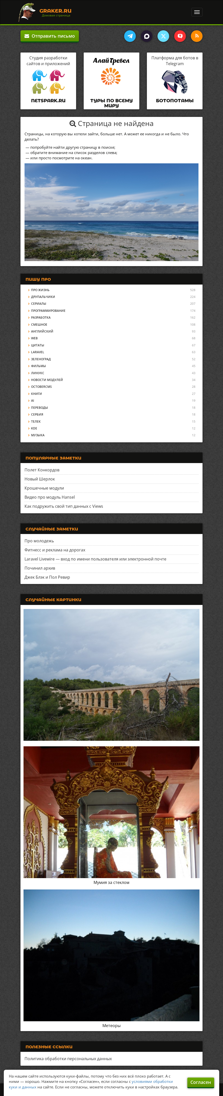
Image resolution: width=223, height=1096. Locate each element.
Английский (42, 331)
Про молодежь (39, 541)
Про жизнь (40, 290)
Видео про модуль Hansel (50, 497)
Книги (36, 394)
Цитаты (37, 345)
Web (34, 338)
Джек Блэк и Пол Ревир (47, 577)
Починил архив (40, 568)
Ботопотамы (175, 101)
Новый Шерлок (40, 479)
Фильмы (38, 366)
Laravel (37, 352)
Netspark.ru (48, 101)
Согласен (200, 1082)
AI (32, 400)
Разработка (41, 317)
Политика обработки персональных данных (68, 1058)
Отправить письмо (50, 36)
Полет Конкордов (42, 470)
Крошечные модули (44, 488)
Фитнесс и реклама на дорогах (55, 550)
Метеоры (111, 1025)
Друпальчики (43, 297)
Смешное (39, 324)
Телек (36, 421)
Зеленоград (41, 359)
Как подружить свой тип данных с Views (64, 506)
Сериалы (38, 303)
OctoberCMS (41, 387)
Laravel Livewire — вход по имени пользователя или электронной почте (95, 559)
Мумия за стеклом (111, 882)
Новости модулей (47, 380)
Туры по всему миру (111, 103)
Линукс (37, 373)
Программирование (48, 311)
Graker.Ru (55, 11)
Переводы (39, 407)
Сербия (37, 414)
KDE (34, 428)
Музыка (37, 435)
